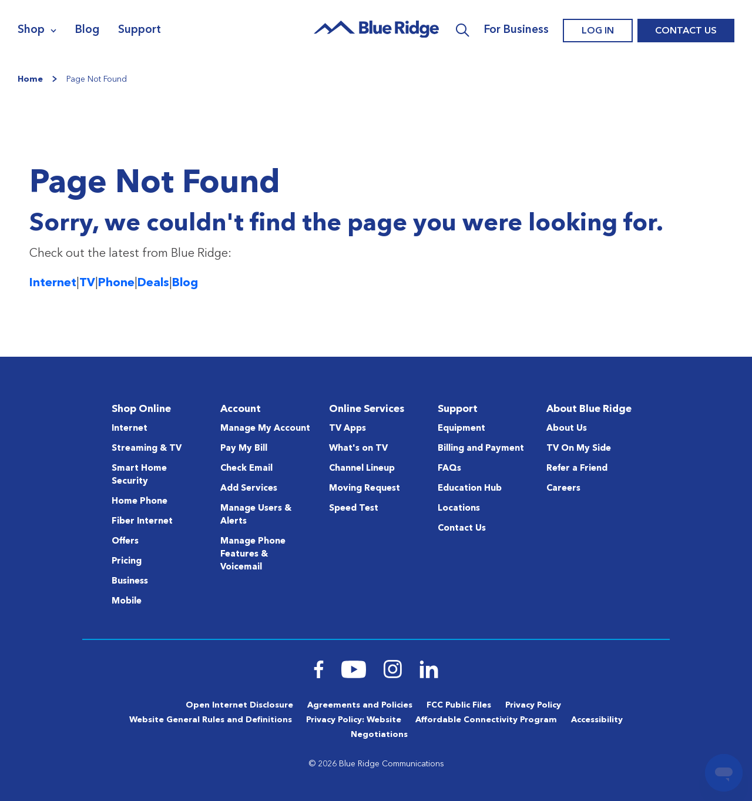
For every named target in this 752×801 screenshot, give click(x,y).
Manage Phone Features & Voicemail (253, 554)
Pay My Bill (243, 448)
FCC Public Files (459, 705)
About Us (566, 428)
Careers (563, 488)
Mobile (127, 601)
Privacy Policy (533, 705)
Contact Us (686, 31)
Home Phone (139, 501)
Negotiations (379, 734)
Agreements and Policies (359, 705)
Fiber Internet (142, 521)
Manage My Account (265, 428)
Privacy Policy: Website (353, 720)
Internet (52, 283)
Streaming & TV (147, 448)
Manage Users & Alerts (255, 515)
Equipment (461, 428)
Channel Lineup (362, 468)
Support (139, 30)
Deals (153, 283)
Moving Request (364, 488)
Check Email (246, 468)
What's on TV (358, 448)
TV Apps (347, 428)
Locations (459, 508)
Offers (125, 541)
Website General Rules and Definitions (210, 720)
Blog (87, 30)
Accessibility (597, 720)
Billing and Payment (481, 448)
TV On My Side (578, 448)
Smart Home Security (139, 475)
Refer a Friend (576, 468)
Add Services (248, 488)
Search (462, 31)
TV (87, 283)
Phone (116, 283)
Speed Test (353, 508)
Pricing (127, 561)
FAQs (449, 468)
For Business (516, 30)
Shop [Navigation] (31, 30)
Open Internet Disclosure (239, 705)
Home (30, 79)
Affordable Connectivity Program (486, 720)
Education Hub (470, 488)
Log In (598, 31)
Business (130, 581)
